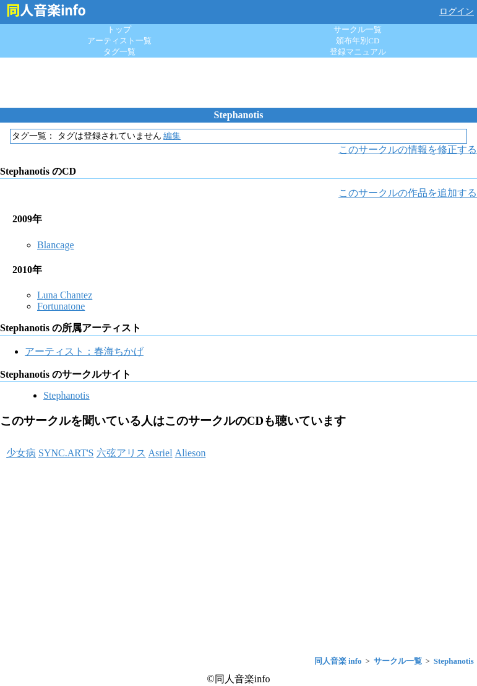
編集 (172, 136)
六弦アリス (121, 453)
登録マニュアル (358, 51)
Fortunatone (61, 306)
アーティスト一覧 (119, 40)
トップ (119, 29)
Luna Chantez (64, 295)
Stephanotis (66, 395)
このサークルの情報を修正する (407, 149)
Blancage (55, 245)
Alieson (190, 453)
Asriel (160, 453)
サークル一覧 (357, 29)
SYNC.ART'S (66, 453)
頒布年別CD (357, 40)
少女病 (21, 453)
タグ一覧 (119, 51)
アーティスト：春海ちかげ (84, 351)
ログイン (456, 11)
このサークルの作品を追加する (407, 193)
